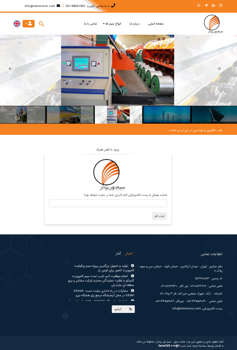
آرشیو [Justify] (118, 309)
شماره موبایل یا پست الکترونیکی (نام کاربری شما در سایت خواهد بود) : (125, 195)
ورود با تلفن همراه (108, 149)
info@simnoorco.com (40, 6)
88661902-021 (75, 6)
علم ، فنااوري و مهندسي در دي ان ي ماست (195, 130)
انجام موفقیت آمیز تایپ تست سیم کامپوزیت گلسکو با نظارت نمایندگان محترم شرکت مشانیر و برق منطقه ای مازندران (101, 280)
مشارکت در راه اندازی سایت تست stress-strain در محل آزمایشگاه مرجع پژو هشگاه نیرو (104, 293)
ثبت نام (159, 216)
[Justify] (41, 23)
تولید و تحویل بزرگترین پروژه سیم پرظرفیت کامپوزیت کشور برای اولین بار (104, 268)
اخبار (129, 253)
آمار (118, 253)
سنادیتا (202, 346)
